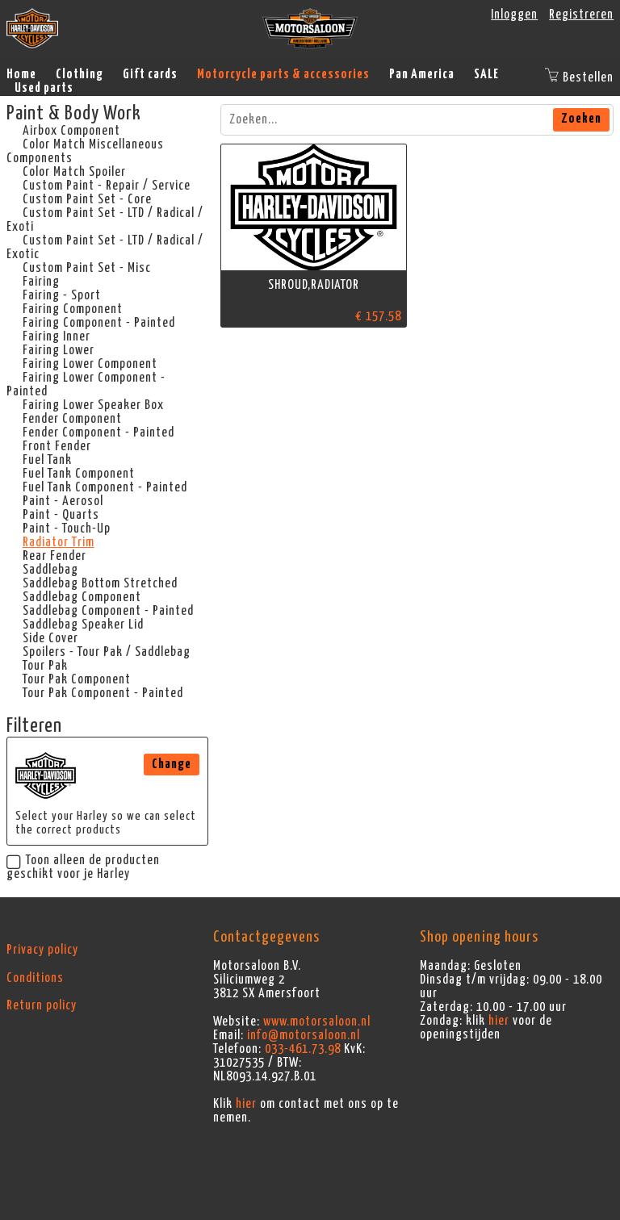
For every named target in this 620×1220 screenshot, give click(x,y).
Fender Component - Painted (98, 432)
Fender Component (72, 418)
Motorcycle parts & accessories (283, 74)
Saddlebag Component (82, 597)
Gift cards (150, 74)
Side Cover (50, 638)
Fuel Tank (47, 459)
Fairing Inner (56, 336)
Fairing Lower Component (90, 363)
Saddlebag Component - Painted (108, 610)
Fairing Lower (58, 350)
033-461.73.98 (303, 1048)
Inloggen (514, 14)
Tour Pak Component (77, 679)
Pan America (422, 74)
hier (246, 1103)
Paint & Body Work (73, 113)
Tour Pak (45, 665)
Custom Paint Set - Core (87, 199)
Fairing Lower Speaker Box (93, 405)
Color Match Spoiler (74, 171)
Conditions (35, 977)
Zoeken (581, 118)
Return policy (41, 1005)
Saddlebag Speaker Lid (83, 624)
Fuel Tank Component (79, 473)
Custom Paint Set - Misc (87, 267)
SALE (486, 74)
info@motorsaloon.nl (303, 1035)
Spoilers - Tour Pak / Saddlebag (107, 652)
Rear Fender (54, 555)
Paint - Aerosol (63, 501)
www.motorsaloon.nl (317, 1021)
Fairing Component (73, 309)
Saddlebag (50, 569)
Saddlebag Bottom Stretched (100, 583)
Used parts (44, 87)
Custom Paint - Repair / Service (107, 185)
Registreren (581, 14)
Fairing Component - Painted (99, 322)
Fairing (41, 281)
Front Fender (57, 446)
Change (171, 764)
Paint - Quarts (61, 514)
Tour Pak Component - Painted (103, 693)
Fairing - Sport (62, 295)
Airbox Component (71, 130)
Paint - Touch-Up (67, 528)
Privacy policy (42, 949)
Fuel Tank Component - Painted (105, 487)
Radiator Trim (58, 542)
